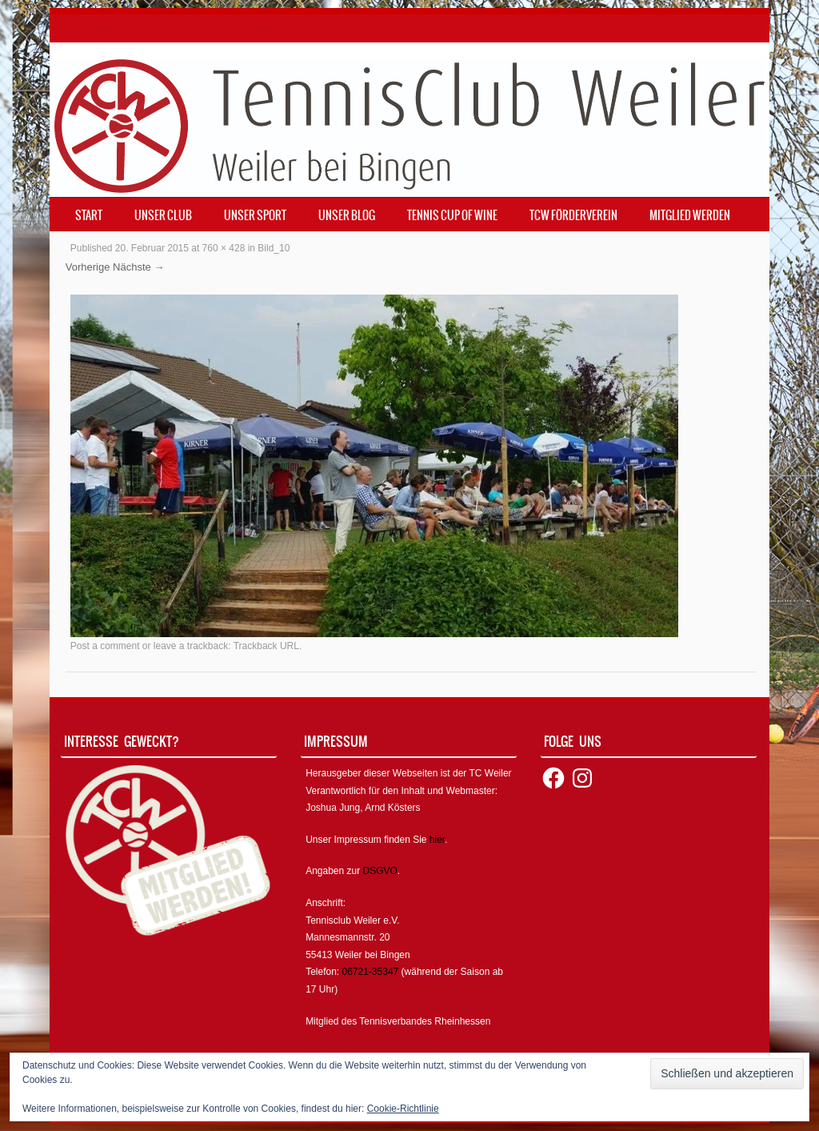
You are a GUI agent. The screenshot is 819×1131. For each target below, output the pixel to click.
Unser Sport (255, 215)
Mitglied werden (689, 215)
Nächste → (138, 267)
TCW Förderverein (573, 215)
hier (437, 839)
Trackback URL (266, 646)
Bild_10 (274, 248)
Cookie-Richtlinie (403, 1108)
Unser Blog (346, 215)
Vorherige (88, 267)
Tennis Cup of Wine (452, 215)
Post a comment (105, 646)
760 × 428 (224, 248)
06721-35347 (370, 971)
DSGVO (380, 870)
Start (88, 215)
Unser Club (163, 215)
